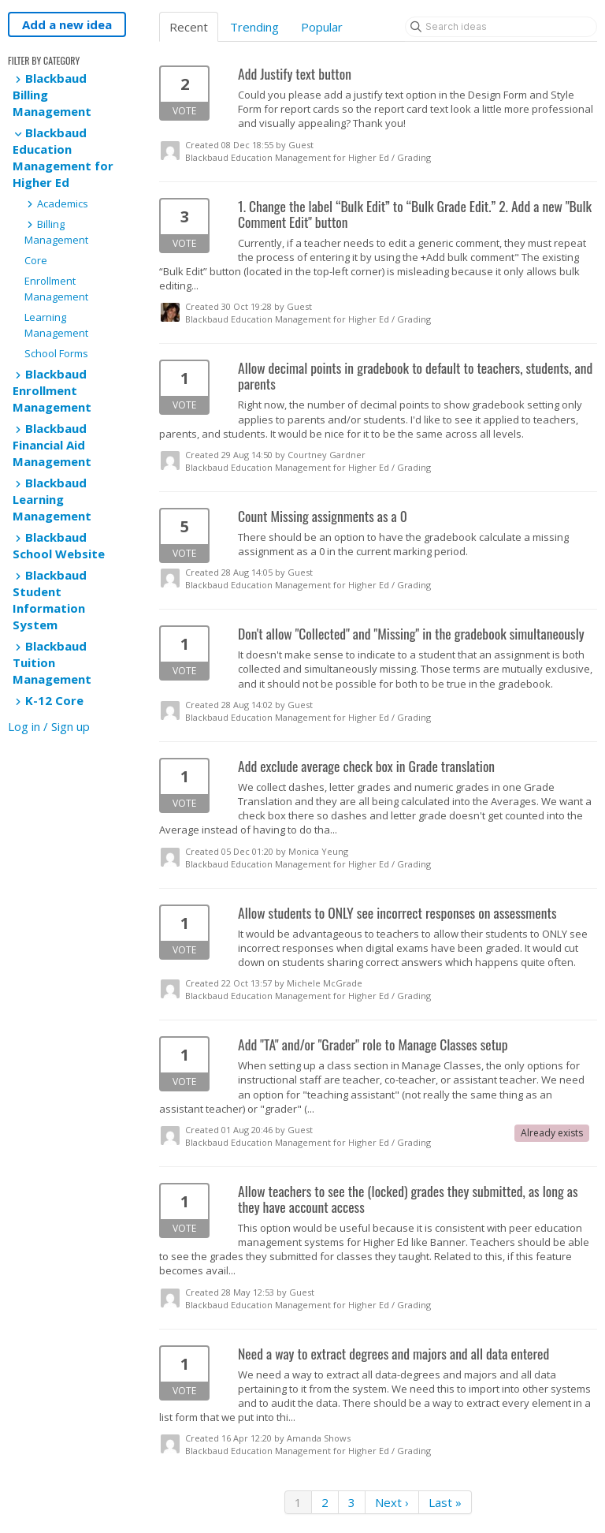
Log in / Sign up (49, 726)
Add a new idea (67, 24)
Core (35, 260)
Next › (392, 1502)
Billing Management (56, 232)
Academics (56, 203)
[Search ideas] (501, 27)
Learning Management (56, 325)
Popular (322, 27)
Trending (254, 27)
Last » (445, 1502)
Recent (188, 27)
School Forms (56, 353)
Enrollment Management (56, 289)
